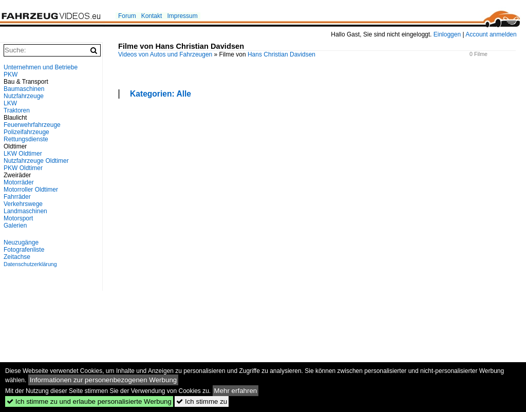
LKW (10, 103)
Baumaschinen (24, 88)
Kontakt (151, 16)
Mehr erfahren (235, 391)
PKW (10, 74)
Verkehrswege (23, 204)
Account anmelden (490, 34)
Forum (127, 16)
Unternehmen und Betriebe (41, 67)
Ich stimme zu (201, 401)
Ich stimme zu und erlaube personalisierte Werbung (89, 401)
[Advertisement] (51, 129)
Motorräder (19, 182)
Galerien (15, 225)
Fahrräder (17, 196)
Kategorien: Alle (160, 93)
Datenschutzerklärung (30, 264)
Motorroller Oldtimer (31, 189)
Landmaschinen (25, 211)
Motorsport (18, 218)
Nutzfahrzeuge (24, 96)
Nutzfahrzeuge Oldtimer (36, 160)
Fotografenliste (24, 249)
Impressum (182, 16)
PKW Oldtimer (23, 168)
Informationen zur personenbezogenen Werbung (103, 380)
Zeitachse (17, 256)
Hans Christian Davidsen (281, 54)
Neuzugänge (21, 242)
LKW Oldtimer (23, 153)
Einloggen (447, 34)
